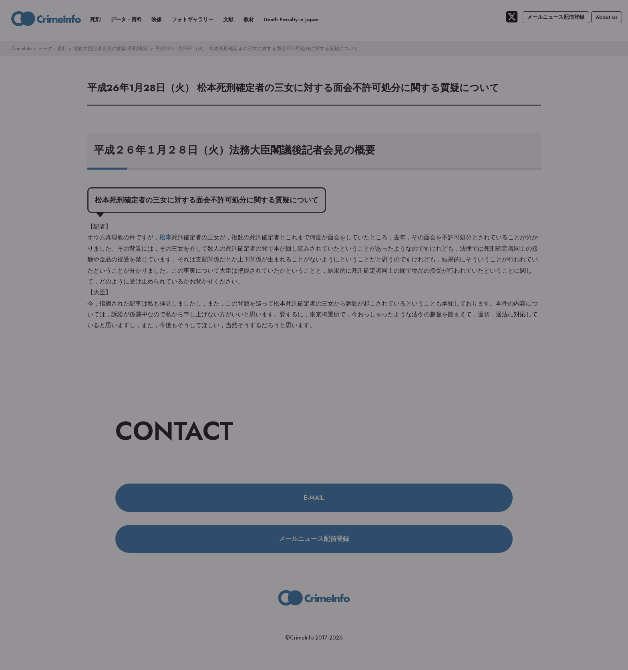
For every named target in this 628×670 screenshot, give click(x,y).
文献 (228, 19)
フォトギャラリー (192, 19)
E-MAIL (314, 497)
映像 (156, 19)
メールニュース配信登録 (555, 17)
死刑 (95, 19)
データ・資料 (126, 19)
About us (607, 17)
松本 (165, 237)
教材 (249, 19)
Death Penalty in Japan (291, 19)
